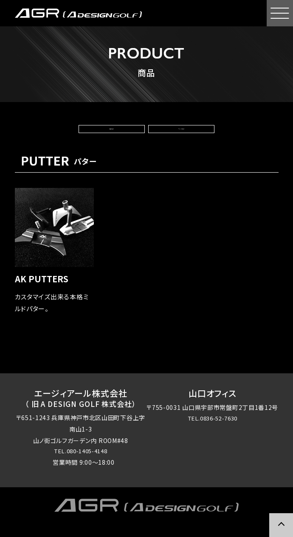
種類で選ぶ (113, 135)
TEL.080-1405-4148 (81, 464)
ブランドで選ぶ (179, 135)
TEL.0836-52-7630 (212, 432)
